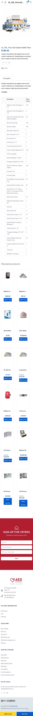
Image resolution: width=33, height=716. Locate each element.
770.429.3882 (8, 597)
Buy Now (25, 714)
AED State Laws (5, 637)
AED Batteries (5, 658)
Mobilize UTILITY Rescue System (8, 411)
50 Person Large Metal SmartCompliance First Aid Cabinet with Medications (8, 491)
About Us (3, 631)
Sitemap (3, 643)
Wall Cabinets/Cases (6, 663)
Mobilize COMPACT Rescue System (8, 291)
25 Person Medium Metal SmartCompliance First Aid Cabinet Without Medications (8, 450)
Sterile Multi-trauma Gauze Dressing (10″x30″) (8, 331)
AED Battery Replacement (8, 640)
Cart (2, 614)
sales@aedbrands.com (7, 689)
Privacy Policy (16, 708)
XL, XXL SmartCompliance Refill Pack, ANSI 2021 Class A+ (8, 370)
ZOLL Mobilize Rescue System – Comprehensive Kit (23, 331)
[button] (27, 2)
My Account (4, 611)
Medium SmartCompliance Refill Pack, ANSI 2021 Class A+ (23, 291)
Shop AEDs (4, 655)
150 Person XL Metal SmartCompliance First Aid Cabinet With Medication (23, 491)
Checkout (3, 616)
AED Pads (3, 660)
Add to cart (8, 714)
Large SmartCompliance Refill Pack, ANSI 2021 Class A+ (23, 370)
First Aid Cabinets (6, 672)
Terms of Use (24, 708)
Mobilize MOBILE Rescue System (23, 450)
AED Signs (4, 666)
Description (6, 78)
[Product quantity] (6, 63)
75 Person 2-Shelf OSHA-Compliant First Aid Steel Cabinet (23, 411)
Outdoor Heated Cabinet (7, 675)
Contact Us (4, 634)
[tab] (7, 78)
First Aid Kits (4, 669)
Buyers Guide (4, 628)
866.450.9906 (8, 595)
